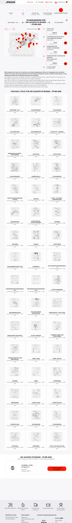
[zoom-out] (6, 29)
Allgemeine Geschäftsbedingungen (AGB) (27, 519)
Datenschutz (24, 522)
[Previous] (23, 22)
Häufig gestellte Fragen (11, 517)
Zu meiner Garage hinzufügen (57, 468)
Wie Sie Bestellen (10, 519)
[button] (67, 20)
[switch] (39, 29)
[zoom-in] (14, 29)
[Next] (48, 22)
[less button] (59, 33)
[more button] (62, 33)
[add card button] (65, 33)
